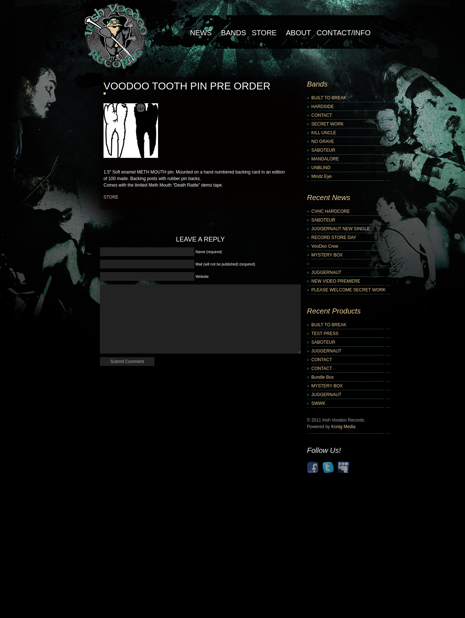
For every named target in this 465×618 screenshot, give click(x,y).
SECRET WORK (327, 124)
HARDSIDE (322, 106)
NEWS (201, 33)
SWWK (318, 403)
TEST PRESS (324, 333)
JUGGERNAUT (326, 272)
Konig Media (343, 426)
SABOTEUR (323, 150)
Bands (233, 33)
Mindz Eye (321, 176)
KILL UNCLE (323, 132)
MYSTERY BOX (327, 255)
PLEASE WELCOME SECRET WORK (348, 289)
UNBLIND (321, 167)
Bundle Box (322, 377)
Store (264, 33)
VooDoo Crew (324, 246)
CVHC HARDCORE (330, 211)
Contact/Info (343, 33)
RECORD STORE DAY (333, 237)
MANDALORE (325, 159)
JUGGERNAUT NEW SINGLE (340, 228)
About (298, 33)
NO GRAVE (322, 141)
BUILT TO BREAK (328, 97)
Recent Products (334, 311)
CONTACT (321, 115)
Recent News (328, 198)
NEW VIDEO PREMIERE (335, 281)
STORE (111, 197)
